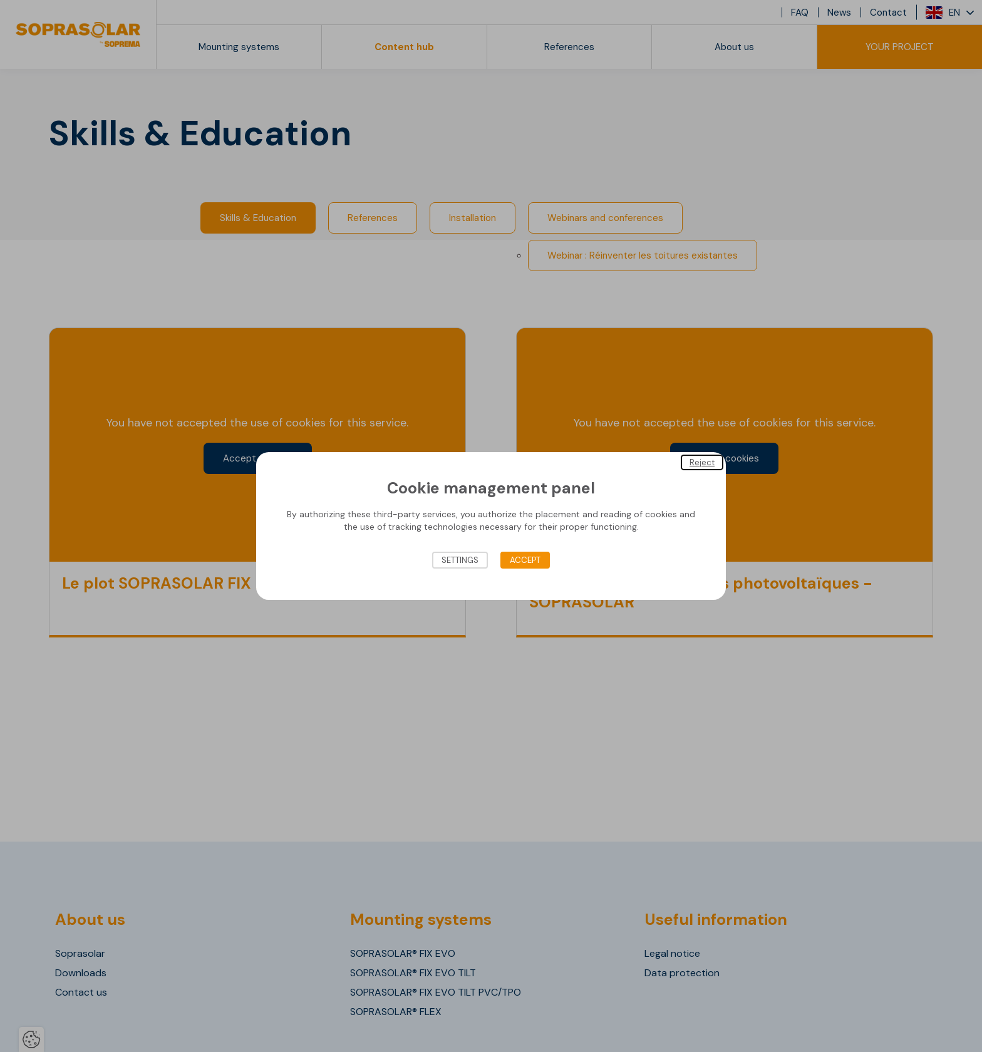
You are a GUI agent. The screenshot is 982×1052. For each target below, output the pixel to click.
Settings (460, 560)
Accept (525, 560)
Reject (702, 462)
